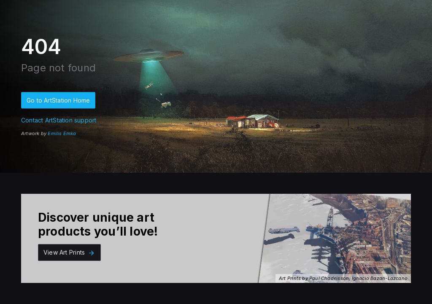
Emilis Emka (62, 133)
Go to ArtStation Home (58, 100)
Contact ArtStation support (58, 120)
